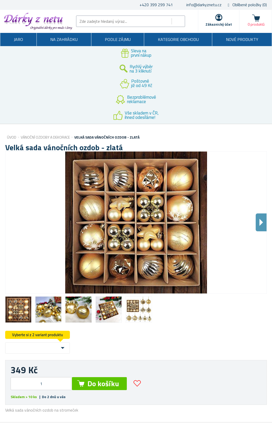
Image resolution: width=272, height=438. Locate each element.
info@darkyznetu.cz (204, 5)
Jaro (18, 39)
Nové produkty (242, 39)
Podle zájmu (118, 39)
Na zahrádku (64, 39)
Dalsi (261, 222)
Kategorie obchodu (178, 39)
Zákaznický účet (218, 24)
